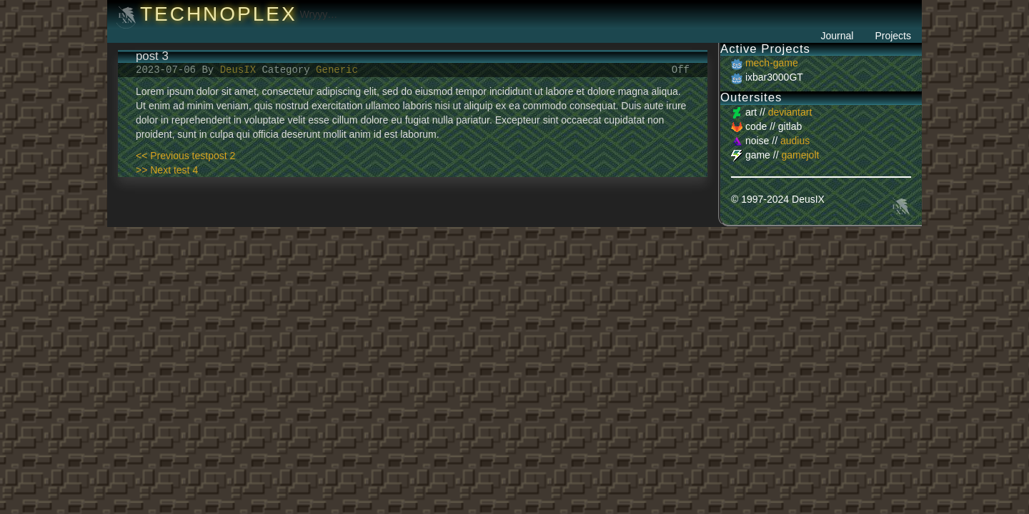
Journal (837, 35)
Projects (893, 35)
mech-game (771, 63)
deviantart (790, 112)
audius (795, 140)
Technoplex (218, 14)
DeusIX (241, 69)
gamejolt (800, 155)
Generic (337, 69)
